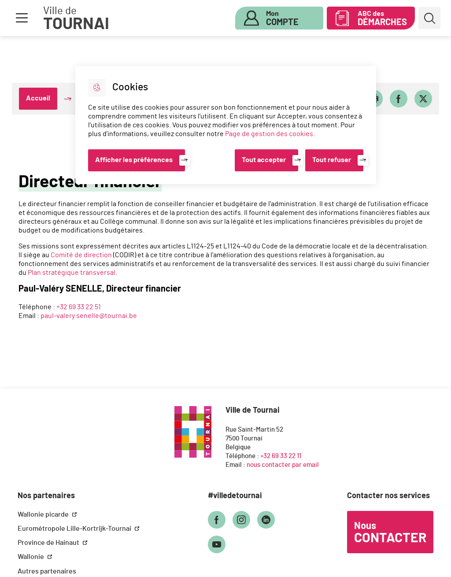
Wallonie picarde (44, 514)
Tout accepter (264, 159)
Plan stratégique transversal (71, 272)
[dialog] (225, 125)
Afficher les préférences (134, 159)
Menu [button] (22, 18)
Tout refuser (331, 159)
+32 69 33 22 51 (78, 307)
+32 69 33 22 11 (280, 456)
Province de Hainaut (49, 542)
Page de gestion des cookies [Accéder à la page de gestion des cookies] (269, 133)
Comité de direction (81, 255)
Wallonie (31, 556)
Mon (282, 18)
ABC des (382, 18)
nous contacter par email (283, 465)
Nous (390, 533)
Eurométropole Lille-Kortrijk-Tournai (75, 528)
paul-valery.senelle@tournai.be (89, 315)
